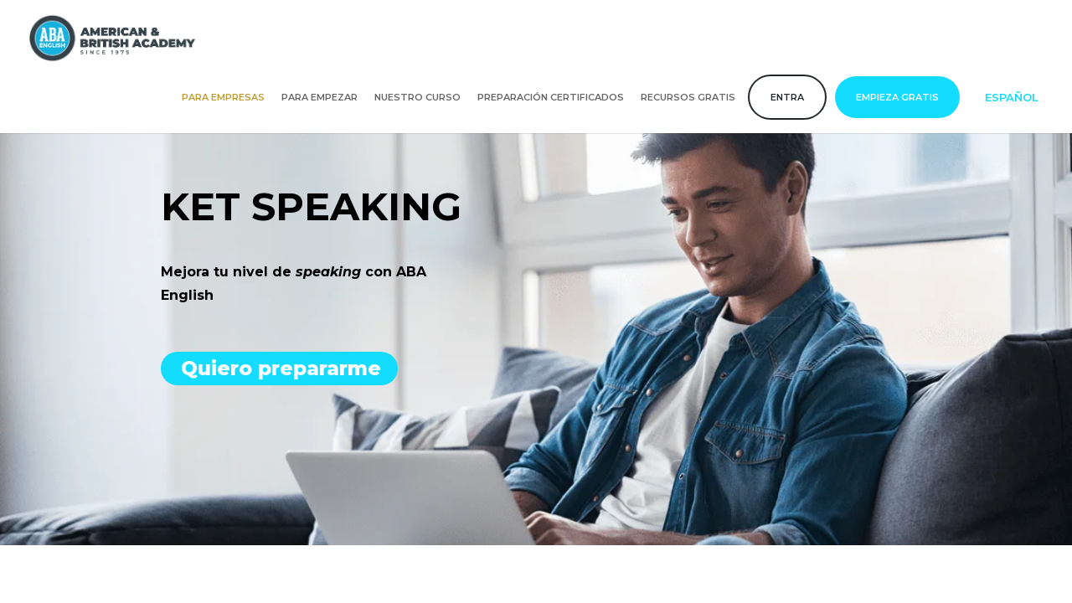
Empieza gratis (897, 97)
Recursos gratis (688, 97)
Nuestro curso (417, 97)
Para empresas (223, 97)
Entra (787, 97)
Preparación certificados (550, 97)
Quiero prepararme (282, 368)
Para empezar (319, 97)
